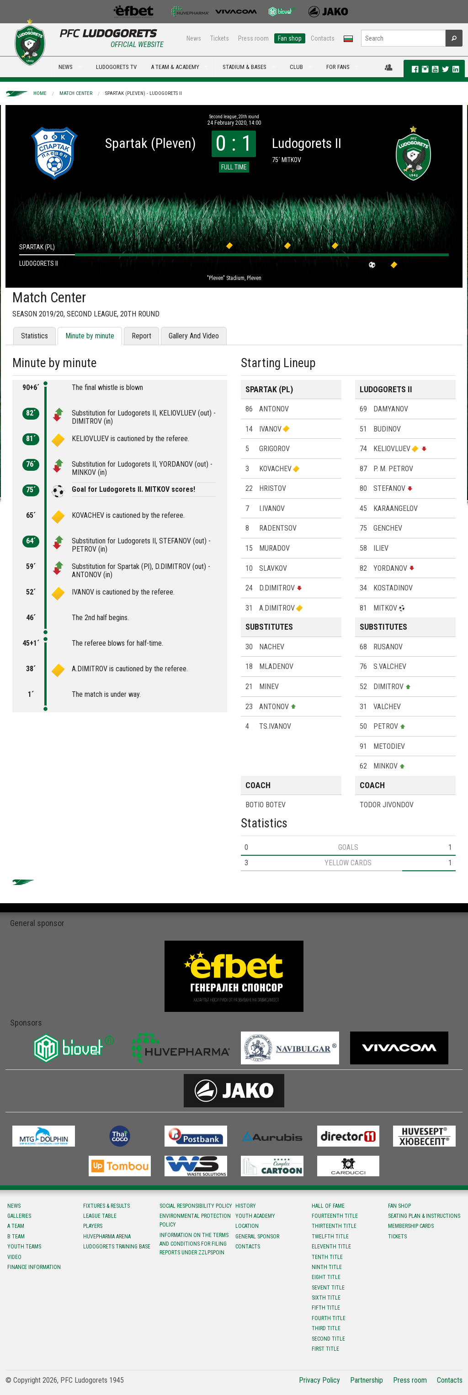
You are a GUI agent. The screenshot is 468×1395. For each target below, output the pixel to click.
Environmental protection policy (195, 1220)
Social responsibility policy (196, 1206)
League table (100, 1216)
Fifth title (326, 1308)
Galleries (19, 1216)
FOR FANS (338, 66)
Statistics (34, 336)
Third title (326, 1328)
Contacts (323, 38)
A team (15, 1226)
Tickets (219, 38)
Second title (328, 1339)
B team (16, 1236)
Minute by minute (89, 336)
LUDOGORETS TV (116, 66)
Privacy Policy (319, 1380)
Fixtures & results (106, 1206)
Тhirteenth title (334, 1226)
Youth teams (24, 1246)
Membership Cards (411, 1226)
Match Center (75, 93)
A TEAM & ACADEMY (175, 66)
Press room (253, 38)
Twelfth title (330, 1236)
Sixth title (326, 1298)
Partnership (366, 1380)
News (193, 38)
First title (325, 1349)
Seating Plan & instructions (424, 1216)
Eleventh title (331, 1246)
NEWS (65, 66)
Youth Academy (255, 1216)
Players (92, 1226)
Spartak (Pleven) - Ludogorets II (143, 93)
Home (40, 93)
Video (14, 1257)
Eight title (326, 1277)
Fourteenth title (335, 1216)
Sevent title (328, 1287)
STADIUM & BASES (244, 66)
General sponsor (257, 1236)
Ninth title (327, 1267)
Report (141, 336)
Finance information (34, 1267)
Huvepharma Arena (107, 1236)
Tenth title (327, 1257)
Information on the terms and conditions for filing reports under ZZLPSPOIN (194, 1244)
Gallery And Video (194, 336)
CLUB (296, 66)
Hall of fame (328, 1206)
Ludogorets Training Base (116, 1246)
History (245, 1206)
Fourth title (329, 1318)
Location (247, 1226)
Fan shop (290, 38)
